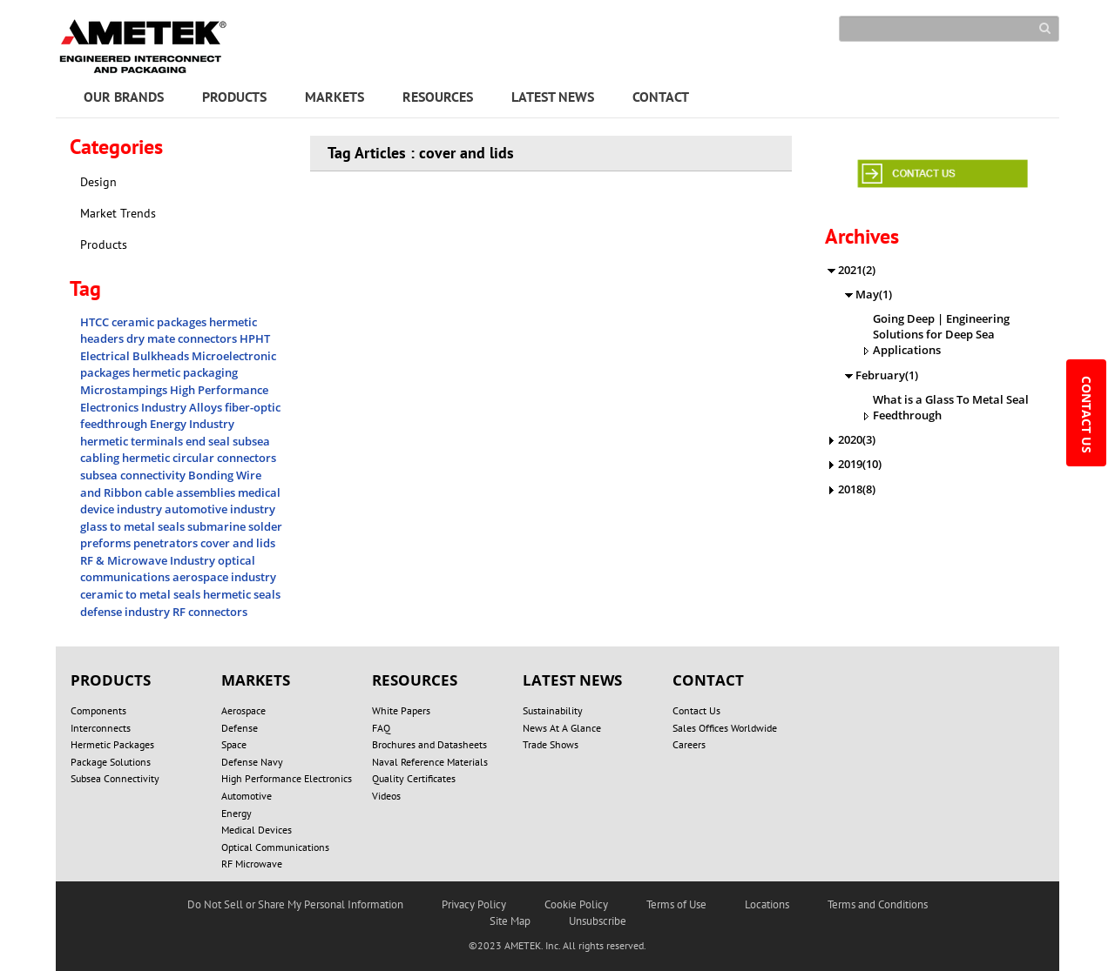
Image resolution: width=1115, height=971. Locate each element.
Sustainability (553, 710)
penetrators (166, 543)
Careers (689, 744)
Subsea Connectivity (115, 778)
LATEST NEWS (552, 96)
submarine (217, 526)
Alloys (207, 407)
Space (234, 744)
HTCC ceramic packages (144, 322)
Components (98, 710)
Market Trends (118, 213)
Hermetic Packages (112, 744)
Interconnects (101, 727)
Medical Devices (256, 829)
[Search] (949, 29)
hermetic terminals (133, 441)
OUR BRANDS (124, 96)
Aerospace (243, 710)
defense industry (126, 611)
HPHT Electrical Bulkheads (175, 347)
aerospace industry (224, 577)
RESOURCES (437, 96)
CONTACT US (1086, 416)
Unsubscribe (597, 921)
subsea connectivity (134, 475)
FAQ (381, 727)
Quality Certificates (414, 778)
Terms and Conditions (878, 904)
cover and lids (237, 543)
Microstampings (125, 390)
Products (103, 244)
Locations (767, 904)
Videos (386, 795)
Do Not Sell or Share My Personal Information (295, 904)
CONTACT (660, 96)
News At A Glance (562, 727)
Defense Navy (252, 761)
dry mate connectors (183, 338)
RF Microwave (251, 863)
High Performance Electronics (286, 778)
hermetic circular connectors (199, 457)
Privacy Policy (474, 904)
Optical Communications (275, 847)
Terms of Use (676, 904)
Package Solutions (111, 761)
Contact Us (696, 710)
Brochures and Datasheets (429, 744)
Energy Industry (192, 424)
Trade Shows (550, 744)
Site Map (510, 921)
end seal (209, 441)
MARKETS (334, 96)
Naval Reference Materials (430, 761)
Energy (236, 813)
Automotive (246, 795)
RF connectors (209, 611)
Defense (239, 727)
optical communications (167, 569)
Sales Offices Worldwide (724, 727)
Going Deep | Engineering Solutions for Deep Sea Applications (941, 334)
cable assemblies (191, 492)
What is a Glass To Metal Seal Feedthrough (951, 407)
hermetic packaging (185, 372)
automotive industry (220, 509)
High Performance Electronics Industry (174, 398)
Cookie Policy (576, 904)
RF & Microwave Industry (149, 560)
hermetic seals (241, 594)
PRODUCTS (234, 96)
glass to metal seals (133, 526)
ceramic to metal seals (141, 594)
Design (98, 182)
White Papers (401, 710)
